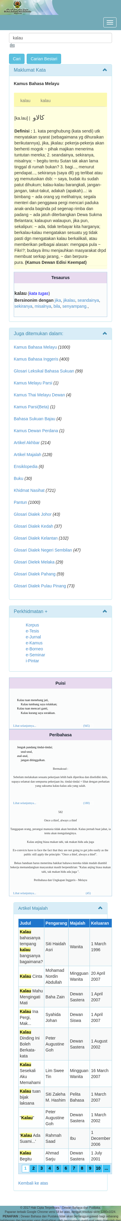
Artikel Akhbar (27, 442)
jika (58, 300)
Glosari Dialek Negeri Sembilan (43, 550)
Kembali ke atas (33, 1183)
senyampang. (74, 306)
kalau (25, 100)
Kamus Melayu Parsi (33, 383)
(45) (88, 893)
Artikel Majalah (27, 454)
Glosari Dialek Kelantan (36, 538)
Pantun (20, 502)
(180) (86, 803)
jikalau (69, 300)
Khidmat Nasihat (29, 490)
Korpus (32, 625)
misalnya (43, 306)
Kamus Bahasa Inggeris (36, 359)
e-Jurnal (33, 637)
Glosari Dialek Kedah (33, 526)
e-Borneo (34, 648)
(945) (86, 725)
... (106, 1168)
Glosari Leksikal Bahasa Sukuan (44, 371)
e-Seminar (35, 654)
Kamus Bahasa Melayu (36, 347)
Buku (18, 478)
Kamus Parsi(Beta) (31, 406)
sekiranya (23, 306)
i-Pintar (32, 660)
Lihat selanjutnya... (24, 725)
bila (57, 306)
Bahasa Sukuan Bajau (34, 418)
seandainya (88, 300)
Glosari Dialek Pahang (34, 574)
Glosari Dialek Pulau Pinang (40, 585)
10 (98, 1168)
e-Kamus (34, 642)
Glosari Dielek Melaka (34, 562)
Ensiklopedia (25, 466)
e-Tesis (32, 631)
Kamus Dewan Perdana (36, 430)
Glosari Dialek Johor (33, 514)
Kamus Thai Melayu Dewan (39, 394)
